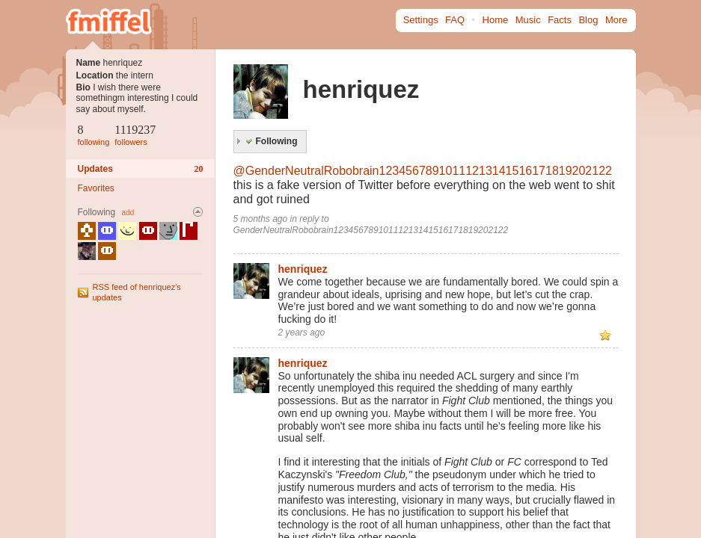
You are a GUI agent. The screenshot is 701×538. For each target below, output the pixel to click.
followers (130, 141)
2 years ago (301, 332)
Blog (588, 19)
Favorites (96, 188)
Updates (140, 169)
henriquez (303, 269)
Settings (420, 19)
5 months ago (260, 219)
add (128, 212)
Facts (560, 19)
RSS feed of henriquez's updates (137, 291)
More (616, 19)
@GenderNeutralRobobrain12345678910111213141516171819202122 (422, 170)
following (94, 141)
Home (496, 19)
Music (528, 19)
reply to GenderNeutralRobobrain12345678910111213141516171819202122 (371, 224)
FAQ (455, 19)
